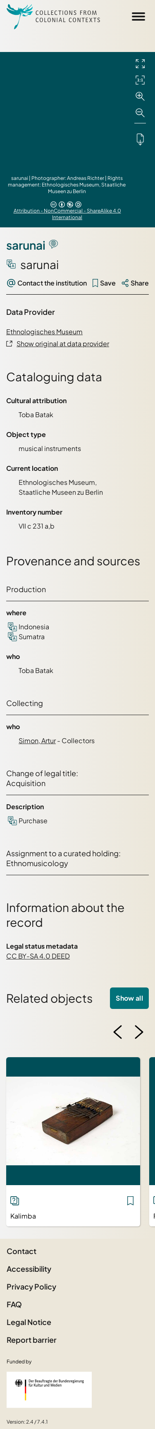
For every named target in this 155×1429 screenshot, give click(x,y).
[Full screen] (140, 63)
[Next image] (139, 1032)
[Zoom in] (140, 96)
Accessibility (29, 1268)
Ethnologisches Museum (44, 331)
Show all (129, 998)
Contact (21, 1251)
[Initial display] (140, 80)
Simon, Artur (37, 740)
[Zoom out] (140, 113)
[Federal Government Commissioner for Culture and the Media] (49, 1389)
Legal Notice (29, 1322)
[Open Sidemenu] (138, 16)
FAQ (14, 1304)
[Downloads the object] (140, 139)
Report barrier (32, 1339)
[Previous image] (118, 1032)
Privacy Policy (31, 1286)
